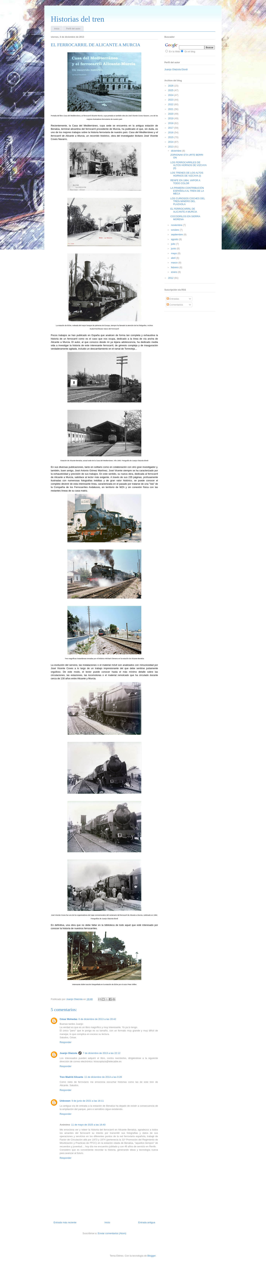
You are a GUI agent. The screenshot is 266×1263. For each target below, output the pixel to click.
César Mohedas (68, 1019)
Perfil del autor (73, 28)
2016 (171, 132)
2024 (171, 95)
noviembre (177, 225)
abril (173, 258)
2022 (171, 104)
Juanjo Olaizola (74, 999)
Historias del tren (77, 19)
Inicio (56, 28)
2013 (171, 146)
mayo (174, 253)
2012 (171, 278)
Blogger (151, 1255)
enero (174, 272)
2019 (171, 118)
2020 (171, 113)
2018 (171, 123)
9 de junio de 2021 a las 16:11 (88, 1100)
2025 (171, 90)
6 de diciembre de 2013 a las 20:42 (97, 1019)
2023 (171, 99)
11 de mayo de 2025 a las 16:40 (88, 1124)
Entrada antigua (146, 1222)
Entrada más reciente (65, 1222)
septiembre (177, 234)
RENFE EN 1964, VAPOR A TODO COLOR (185, 182)
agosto (175, 239)
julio (173, 244)
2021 (171, 109)
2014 (171, 141)
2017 (171, 127)
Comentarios (175, 304)
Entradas (173, 298)
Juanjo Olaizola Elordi (176, 69)
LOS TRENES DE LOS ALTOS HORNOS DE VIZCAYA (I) (186, 174)
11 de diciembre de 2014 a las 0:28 (103, 1077)
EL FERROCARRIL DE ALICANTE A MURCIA (183, 210)
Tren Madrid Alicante (71, 1077)
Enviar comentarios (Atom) (112, 1233)
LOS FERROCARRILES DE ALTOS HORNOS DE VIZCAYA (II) (188, 165)
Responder (65, 1042)
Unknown (65, 1100)
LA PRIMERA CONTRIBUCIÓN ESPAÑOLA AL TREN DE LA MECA (187, 191)
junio (174, 248)
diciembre (176, 150)
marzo (174, 262)
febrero (175, 267)
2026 (171, 85)
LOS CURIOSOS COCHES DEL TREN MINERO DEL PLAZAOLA (187, 201)
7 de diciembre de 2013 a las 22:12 (101, 1053)
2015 (171, 137)
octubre (175, 229)
